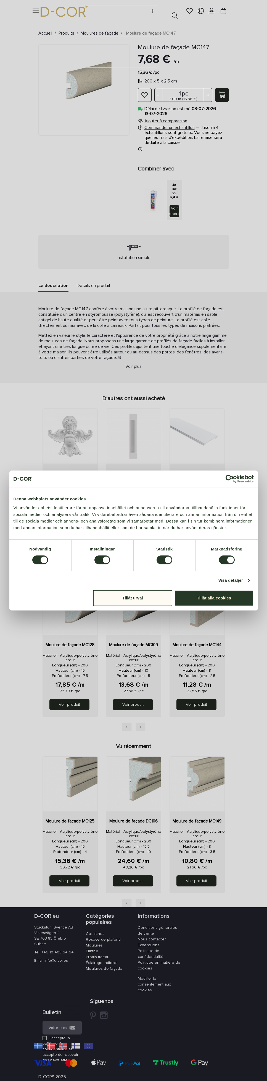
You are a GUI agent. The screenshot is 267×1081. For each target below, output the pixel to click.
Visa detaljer (230, 580)
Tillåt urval (132, 598)
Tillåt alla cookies (214, 598)
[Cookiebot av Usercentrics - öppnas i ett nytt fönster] (229, 479)
